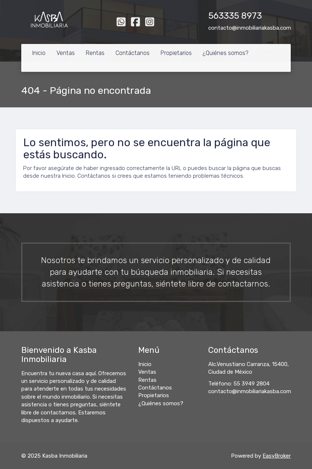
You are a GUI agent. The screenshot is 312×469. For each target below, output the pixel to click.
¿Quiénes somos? (225, 52)
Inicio (38, 52)
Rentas (95, 52)
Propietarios (176, 52)
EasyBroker (277, 456)
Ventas (65, 52)
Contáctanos (132, 52)
